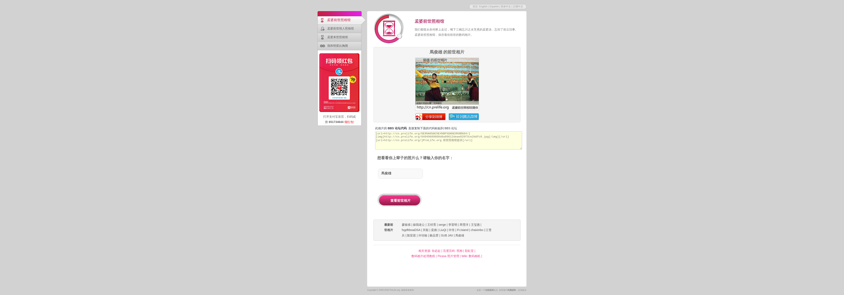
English (483, 6)
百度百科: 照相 (453, 250)
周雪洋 (464, 224)
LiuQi (442, 230)
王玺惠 (475, 224)
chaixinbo (477, 230)
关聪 (426, 230)
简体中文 (506, 6)
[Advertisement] (476, 190)
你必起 (436, 250)
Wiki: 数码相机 (470, 256)
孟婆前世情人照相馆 (340, 28)
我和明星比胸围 (337, 45)
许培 (451, 230)
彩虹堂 (469, 250)
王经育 (431, 224)
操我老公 (419, 224)
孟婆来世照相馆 (337, 37)
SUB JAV (447, 235)
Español (494, 6)
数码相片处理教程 (423, 256)
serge (442, 224)
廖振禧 (406, 224)
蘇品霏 (434, 235)
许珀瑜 (422, 235)
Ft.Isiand (462, 230)
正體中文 (518, 6)
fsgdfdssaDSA (411, 230)
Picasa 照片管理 (448, 256)
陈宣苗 (411, 235)
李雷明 (452, 224)
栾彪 (434, 230)
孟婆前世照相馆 (339, 20)
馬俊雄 (459, 235)
